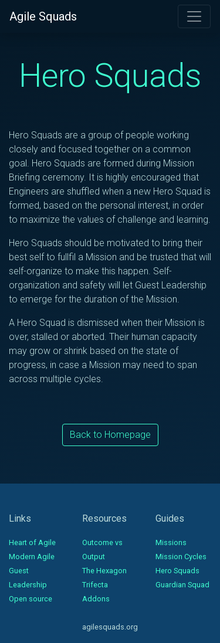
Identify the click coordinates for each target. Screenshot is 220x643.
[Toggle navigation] (194, 16)
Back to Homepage (110, 434)
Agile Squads (43, 16)
